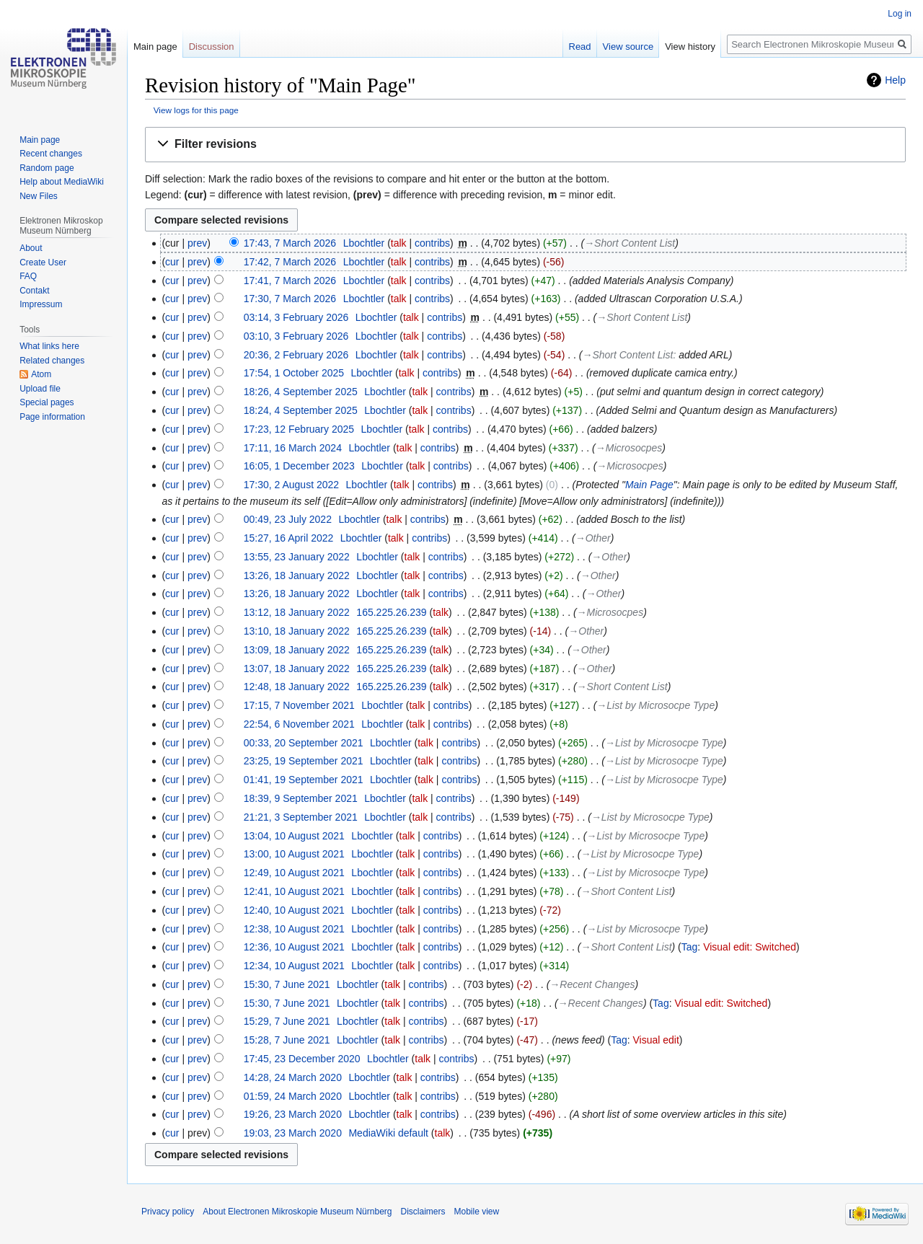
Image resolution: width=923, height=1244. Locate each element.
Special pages (46, 402)
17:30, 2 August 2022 (291, 484)
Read (580, 46)
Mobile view (477, 1211)
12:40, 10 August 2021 (294, 910)
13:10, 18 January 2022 (297, 631)
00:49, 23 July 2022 (288, 519)
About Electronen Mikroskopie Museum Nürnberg (297, 1211)
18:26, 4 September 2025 (301, 391)
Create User (42, 262)
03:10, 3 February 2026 (296, 336)
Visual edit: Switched (749, 947)
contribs (432, 243)
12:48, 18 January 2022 (297, 686)
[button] (525, 145)
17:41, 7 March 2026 (290, 280)
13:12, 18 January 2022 (297, 612)
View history (690, 46)
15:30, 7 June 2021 (287, 984)
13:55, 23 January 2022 (297, 557)
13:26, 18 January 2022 (297, 575)
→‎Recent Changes (592, 984)
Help (895, 80)
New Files (38, 196)
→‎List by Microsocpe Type (655, 705)
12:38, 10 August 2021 (294, 929)
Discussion (211, 46)
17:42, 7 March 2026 (290, 262)
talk (399, 243)
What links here (49, 346)
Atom (41, 374)
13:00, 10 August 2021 (294, 854)
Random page (46, 168)
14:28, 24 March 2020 (293, 1077)
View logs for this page (196, 110)
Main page (155, 46)
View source (628, 46)
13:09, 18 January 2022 (297, 650)
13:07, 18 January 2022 (297, 668)
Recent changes (50, 154)
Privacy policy (167, 1211)
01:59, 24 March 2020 (293, 1096)
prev (197, 243)
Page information (52, 417)
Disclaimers (422, 1211)
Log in (899, 14)
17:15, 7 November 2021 (299, 705)
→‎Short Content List (629, 243)
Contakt (34, 291)
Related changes (51, 361)
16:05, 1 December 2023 (299, 466)
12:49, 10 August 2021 (294, 872)
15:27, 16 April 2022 (289, 538)
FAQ (28, 276)
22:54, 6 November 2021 (299, 724)
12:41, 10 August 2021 (294, 891)
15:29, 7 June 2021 (287, 1021)
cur (172, 262)
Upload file (40, 389)
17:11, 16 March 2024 (293, 448)
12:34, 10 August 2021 (294, 965)
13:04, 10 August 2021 (294, 836)
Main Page (649, 484)
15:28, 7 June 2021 (287, 1040)
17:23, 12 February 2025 (299, 429)
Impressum (40, 304)
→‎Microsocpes (629, 448)
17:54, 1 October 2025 (294, 373)
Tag (689, 947)
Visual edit (656, 1040)
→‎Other (593, 538)
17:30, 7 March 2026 (290, 298)
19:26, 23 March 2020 (293, 1114)
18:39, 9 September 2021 (301, 798)
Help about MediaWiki (61, 182)
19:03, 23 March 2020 (293, 1133)
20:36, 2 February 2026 (296, 355)
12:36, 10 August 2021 (294, 947)
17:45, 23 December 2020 (302, 1058)
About (30, 248)
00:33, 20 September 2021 (303, 743)
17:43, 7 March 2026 (290, 243)
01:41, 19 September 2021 (303, 779)
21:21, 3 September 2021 (301, 817)
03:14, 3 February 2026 (296, 317)
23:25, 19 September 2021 (303, 761)
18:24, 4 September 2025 (301, 410)
